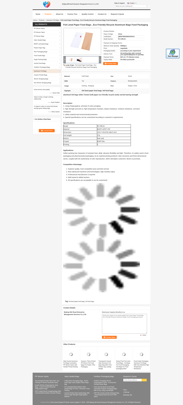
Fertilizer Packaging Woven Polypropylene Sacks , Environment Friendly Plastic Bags (105, 382)
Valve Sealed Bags (40, 40)
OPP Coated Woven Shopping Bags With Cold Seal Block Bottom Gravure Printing (48, 392)
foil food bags (89, 301)
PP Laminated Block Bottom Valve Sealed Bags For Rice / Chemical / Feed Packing (77, 388)
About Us (59, 14)
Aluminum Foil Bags (52, 20)
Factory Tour (72, 14)
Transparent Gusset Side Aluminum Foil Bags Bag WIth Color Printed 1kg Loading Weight (105, 365)
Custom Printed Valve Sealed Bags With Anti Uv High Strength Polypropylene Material (77, 394)
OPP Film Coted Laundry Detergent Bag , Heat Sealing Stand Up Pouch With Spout (106, 394)
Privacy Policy (45, 402)
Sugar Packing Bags (40, 59)
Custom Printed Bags (40, 75)
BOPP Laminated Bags (41, 44)
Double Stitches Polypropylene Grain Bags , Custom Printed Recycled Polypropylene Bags (46, 386)
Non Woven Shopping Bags (42, 83)
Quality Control (88, 14)
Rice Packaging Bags (40, 52)
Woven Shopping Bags (41, 79)
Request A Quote (117, 14)
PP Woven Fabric (39, 32)
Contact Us (102, 14)
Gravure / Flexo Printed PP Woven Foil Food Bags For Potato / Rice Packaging (88, 364)
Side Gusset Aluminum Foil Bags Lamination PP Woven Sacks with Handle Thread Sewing (70, 364)
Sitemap (126, 392)
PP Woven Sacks (39, 28)
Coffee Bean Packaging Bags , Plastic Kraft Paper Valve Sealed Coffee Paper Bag (76, 382)
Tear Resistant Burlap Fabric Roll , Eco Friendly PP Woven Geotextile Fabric (47, 381)
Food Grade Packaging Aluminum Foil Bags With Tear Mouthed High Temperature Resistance (141, 365)
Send (144, 380)
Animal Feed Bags (39, 63)
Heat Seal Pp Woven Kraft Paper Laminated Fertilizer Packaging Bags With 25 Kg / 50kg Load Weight (105, 388)
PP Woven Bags (39, 36)
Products (48, 14)
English (133, 3)
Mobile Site (127, 395)
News (125, 390)
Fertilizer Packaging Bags (42, 67)
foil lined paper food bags (77, 301)
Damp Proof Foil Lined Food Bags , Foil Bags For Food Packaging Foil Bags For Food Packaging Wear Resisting (123, 365)
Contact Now (111, 63)
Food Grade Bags (39, 55)
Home (38, 14)
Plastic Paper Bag (39, 48)
